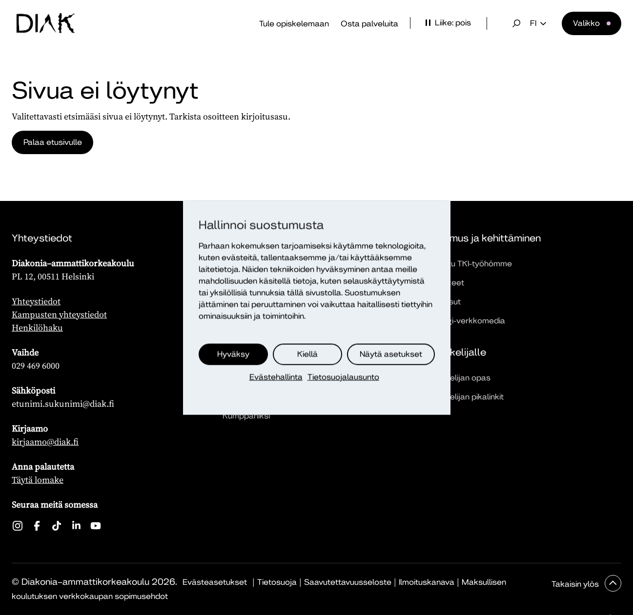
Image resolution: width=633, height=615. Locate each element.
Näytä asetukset (391, 353)
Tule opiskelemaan (294, 23)
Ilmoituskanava (426, 582)
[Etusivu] (45, 23)
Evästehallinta (276, 376)
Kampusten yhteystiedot (59, 314)
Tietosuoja (277, 582)
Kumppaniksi (246, 415)
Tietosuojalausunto (343, 376)
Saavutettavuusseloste (347, 582)
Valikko (586, 23)
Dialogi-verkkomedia (466, 320)
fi (538, 23)
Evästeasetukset (215, 582)
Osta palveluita (369, 23)
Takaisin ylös (576, 584)
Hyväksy (233, 353)
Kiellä (307, 353)
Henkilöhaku (37, 327)
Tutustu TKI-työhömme (470, 263)
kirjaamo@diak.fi (45, 442)
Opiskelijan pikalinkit (466, 396)
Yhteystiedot (36, 301)
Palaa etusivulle (52, 142)
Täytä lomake (37, 480)
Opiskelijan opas (459, 377)
